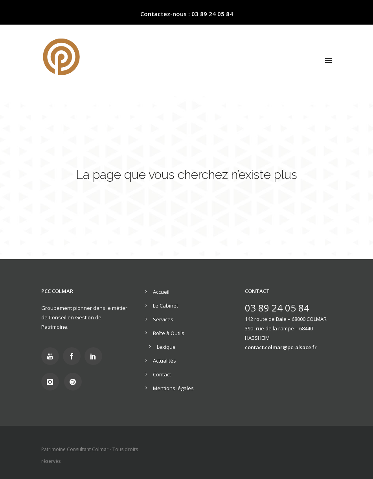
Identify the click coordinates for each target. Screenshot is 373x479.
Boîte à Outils (168, 333)
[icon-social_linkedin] (95, 356)
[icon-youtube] (52, 356)
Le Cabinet (165, 305)
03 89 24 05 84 (277, 307)
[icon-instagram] (52, 382)
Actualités (164, 360)
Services (163, 319)
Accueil (161, 291)
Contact (162, 374)
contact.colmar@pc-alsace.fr (281, 347)
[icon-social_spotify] (75, 382)
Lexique (166, 346)
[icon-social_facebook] (74, 356)
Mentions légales (173, 388)
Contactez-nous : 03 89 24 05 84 (186, 14)
